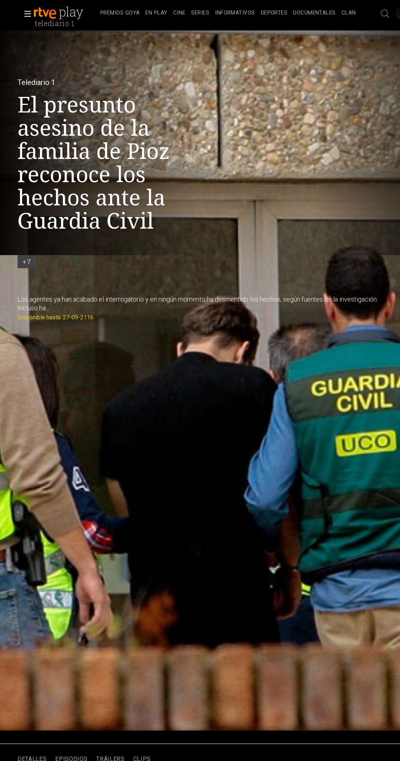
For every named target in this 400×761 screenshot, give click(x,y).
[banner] (65, 13)
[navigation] (228, 13)
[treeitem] (120, 13)
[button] (25, 14)
